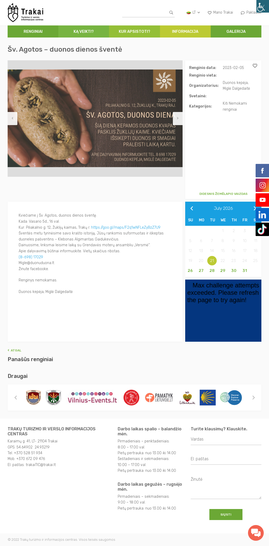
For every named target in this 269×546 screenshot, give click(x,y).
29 (222, 270)
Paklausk (251, 12)
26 (190, 270)
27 (201, 270)
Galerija (236, 31)
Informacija (185, 31)
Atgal (14, 350)
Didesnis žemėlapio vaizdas (223, 194)
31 (244, 270)
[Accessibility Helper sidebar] (262, 6)
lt (193, 12)
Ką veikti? (84, 31)
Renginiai (33, 31)
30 (233, 270)
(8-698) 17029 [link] (31, 256)
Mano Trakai (220, 12)
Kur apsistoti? (134, 31)
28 (212, 270)
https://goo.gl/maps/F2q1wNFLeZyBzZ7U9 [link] (126, 227)
